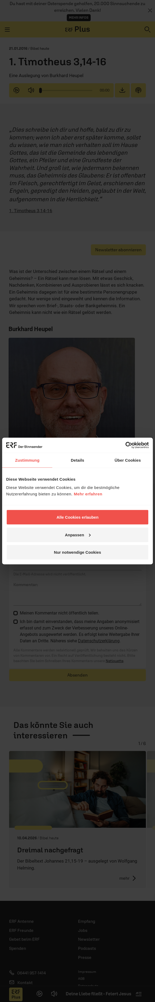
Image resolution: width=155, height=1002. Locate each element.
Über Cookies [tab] (128, 460)
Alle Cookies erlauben (78, 517)
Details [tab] (77, 460)
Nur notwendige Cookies (77, 552)
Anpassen (78, 534)
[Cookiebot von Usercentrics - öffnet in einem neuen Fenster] (125, 445)
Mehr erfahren (88, 494)
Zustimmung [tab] (27, 460)
